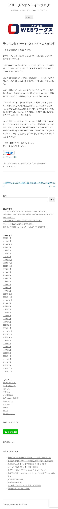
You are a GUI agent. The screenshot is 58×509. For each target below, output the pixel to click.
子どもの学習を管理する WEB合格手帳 (23, 467)
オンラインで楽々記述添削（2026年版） (18, 224)
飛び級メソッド (9, 414)
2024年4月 (7, 281)
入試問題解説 (8, 395)
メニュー (29, 17)
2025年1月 (7, 256)
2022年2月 (7, 362)
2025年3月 (7, 250)
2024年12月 (7, 260)
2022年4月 (7, 356)
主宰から (15, 163)
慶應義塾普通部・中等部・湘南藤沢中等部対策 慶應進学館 (30, 461)
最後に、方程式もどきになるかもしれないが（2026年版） (25, 227)
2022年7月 (7, 346)
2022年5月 (7, 353)
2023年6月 (7, 312)
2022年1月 (7, 365)
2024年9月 (7, 269)
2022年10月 (7, 337)
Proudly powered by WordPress (15, 504)
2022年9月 (7, 340)
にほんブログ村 (9, 157)
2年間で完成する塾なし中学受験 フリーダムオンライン (29, 457)
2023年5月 (7, 315)
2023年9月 (7, 303)
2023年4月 (7, 319)
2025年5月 (7, 247)
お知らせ (6, 389)
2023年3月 (7, 322)
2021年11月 (7, 371)
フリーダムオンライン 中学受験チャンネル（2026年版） (25, 211)
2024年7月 (7, 272)
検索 (4, 196)
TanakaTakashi (9, 166)
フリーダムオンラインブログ (29, 5)
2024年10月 (7, 266)
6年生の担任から (9, 386)
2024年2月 (7, 288)
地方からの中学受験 (10, 398)
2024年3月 (7, 284)
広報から (6, 404)
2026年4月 (7, 238)
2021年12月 (7, 368)
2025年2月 (7, 253)
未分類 (5, 407)
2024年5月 (7, 278)
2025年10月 (7, 244)
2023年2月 (7, 325)
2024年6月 (7, 275)
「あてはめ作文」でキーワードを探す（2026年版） (22, 221)
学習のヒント (8, 401)
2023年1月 (7, 328)
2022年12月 (7, 331)
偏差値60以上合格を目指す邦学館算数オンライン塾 (27, 464)
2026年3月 (7, 241)
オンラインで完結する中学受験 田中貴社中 (24, 485)
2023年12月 (7, 294)
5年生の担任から (9, 382)
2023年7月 (7, 309)
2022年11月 (7, 334)
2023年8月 (7, 306)
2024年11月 (7, 263)
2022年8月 (7, 343)
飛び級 (5, 410)
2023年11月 (7, 297)
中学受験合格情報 (14, 482)
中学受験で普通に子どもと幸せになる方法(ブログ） (27, 470)
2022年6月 (7, 350)
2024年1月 (7, 291)
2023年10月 (7, 300)
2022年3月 (7, 359)
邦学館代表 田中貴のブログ (19, 489)
